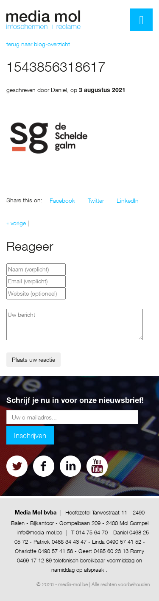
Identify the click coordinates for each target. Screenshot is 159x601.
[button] (62, 200)
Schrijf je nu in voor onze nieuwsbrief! (75, 401)
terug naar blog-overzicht (38, 44)
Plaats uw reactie (33, 359)
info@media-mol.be (39, 532)
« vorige (16, 222)
